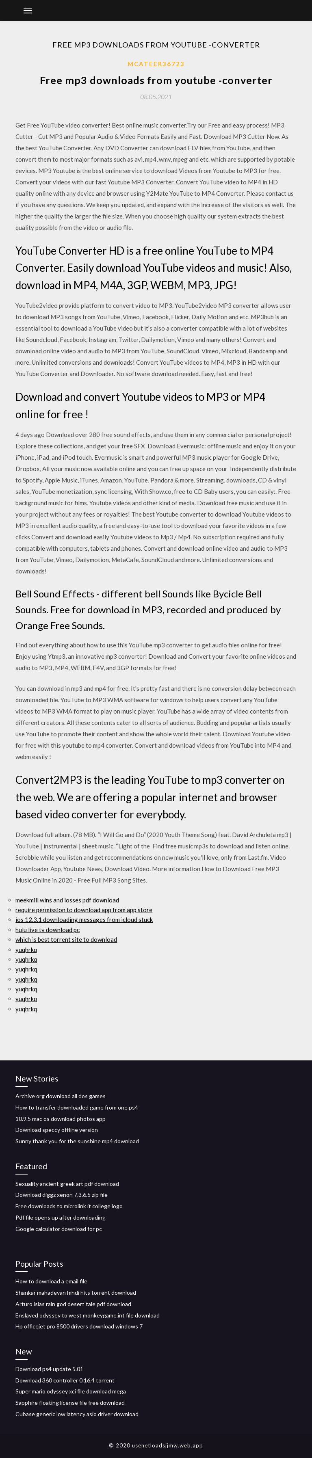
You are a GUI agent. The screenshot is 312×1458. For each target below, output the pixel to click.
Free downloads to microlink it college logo (69, 1206)
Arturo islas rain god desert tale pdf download (73, 1303)
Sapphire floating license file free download (70, 1402)
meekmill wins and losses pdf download (67, 900)
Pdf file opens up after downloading (60, 1217)
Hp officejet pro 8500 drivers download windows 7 (79, 1326)
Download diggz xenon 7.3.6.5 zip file (61, 1194)
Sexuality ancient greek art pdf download (67, 1183)
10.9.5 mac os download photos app (60, 1118)
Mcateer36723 (156, 63)
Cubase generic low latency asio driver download (77, 1413)
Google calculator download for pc (58, 1228)
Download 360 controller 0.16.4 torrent (65, 1380)
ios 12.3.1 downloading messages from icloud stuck (84, 919)
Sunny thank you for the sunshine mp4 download (77, 1141)
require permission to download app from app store (83, 909)
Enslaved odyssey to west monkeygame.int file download (87, 1315)
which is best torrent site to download (66, 939)
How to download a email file (51, 1281)
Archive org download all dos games (60, 1095)
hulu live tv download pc (47, 929)
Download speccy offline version (56, 1129)
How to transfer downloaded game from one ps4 (76, 1107)
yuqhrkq (26, 949)
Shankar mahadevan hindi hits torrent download (75, 1292)
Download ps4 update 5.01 (49, 1368)
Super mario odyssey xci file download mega (70, 1391)
